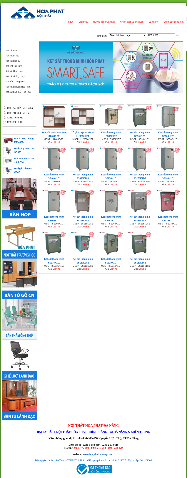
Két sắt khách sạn (14, 71)
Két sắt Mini (11, 50)
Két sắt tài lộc (12, 55)
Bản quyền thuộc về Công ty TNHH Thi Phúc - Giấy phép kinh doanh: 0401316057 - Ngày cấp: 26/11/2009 (93, 460)
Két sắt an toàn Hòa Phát (18, 86)
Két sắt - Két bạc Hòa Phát (18, 44)
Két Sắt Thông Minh (15, 81)
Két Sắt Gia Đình (14, 66)
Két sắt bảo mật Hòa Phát (18, 92)
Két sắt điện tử (13, 61)
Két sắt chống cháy (15, 76)
